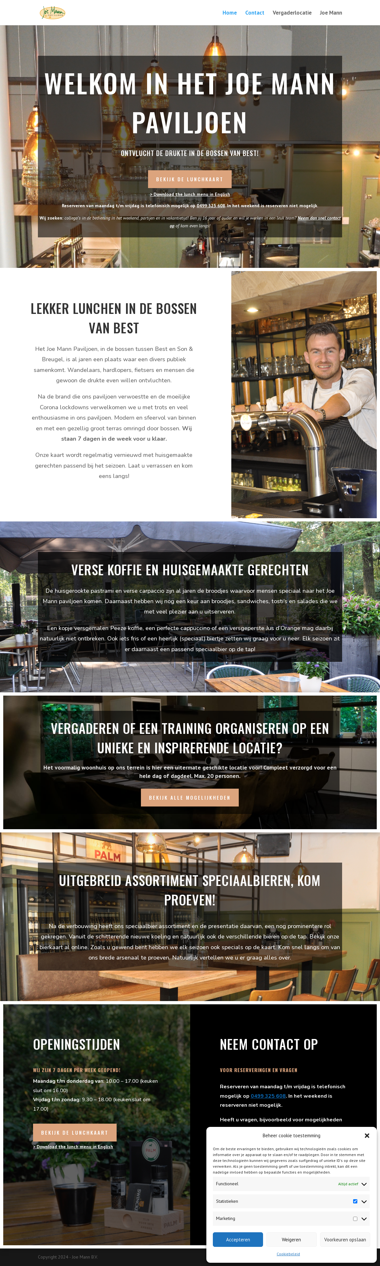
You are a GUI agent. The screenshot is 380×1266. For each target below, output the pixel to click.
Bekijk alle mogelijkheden (190, 797)
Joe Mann (331, 13)
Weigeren (291, 1239)
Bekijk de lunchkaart (190, 179)
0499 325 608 (211, 206)
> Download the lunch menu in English (190, 194)
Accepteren (238, 1239)
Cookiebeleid (288, 1253)
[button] (367, 1135)
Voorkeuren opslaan (345, 1239)
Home (230, 13)
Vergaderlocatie (292, 13)
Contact (254, 13)
